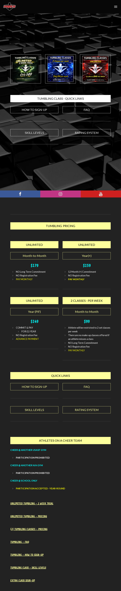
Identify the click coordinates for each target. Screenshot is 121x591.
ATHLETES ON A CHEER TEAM (60, 440)
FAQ (87, 110)
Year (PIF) (34, 311)
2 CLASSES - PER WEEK (87, 300)
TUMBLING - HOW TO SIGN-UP (26, 554)
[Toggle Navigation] (115, 6)
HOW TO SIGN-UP (34, 110)
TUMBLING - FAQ (19, 542)
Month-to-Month (34, 256)
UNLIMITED (34, 245)
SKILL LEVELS (34, 133)
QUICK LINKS (60, 375)
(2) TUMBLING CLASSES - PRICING (28, 529)
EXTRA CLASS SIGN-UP (22, 580)
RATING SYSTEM (87, 133)
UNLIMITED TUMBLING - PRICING (28, 516)
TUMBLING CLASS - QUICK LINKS (60, 98)
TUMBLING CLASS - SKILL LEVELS (28, 567)
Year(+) (87, 256)
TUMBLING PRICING (60, 226)
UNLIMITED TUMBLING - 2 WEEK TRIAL (31, 503)
